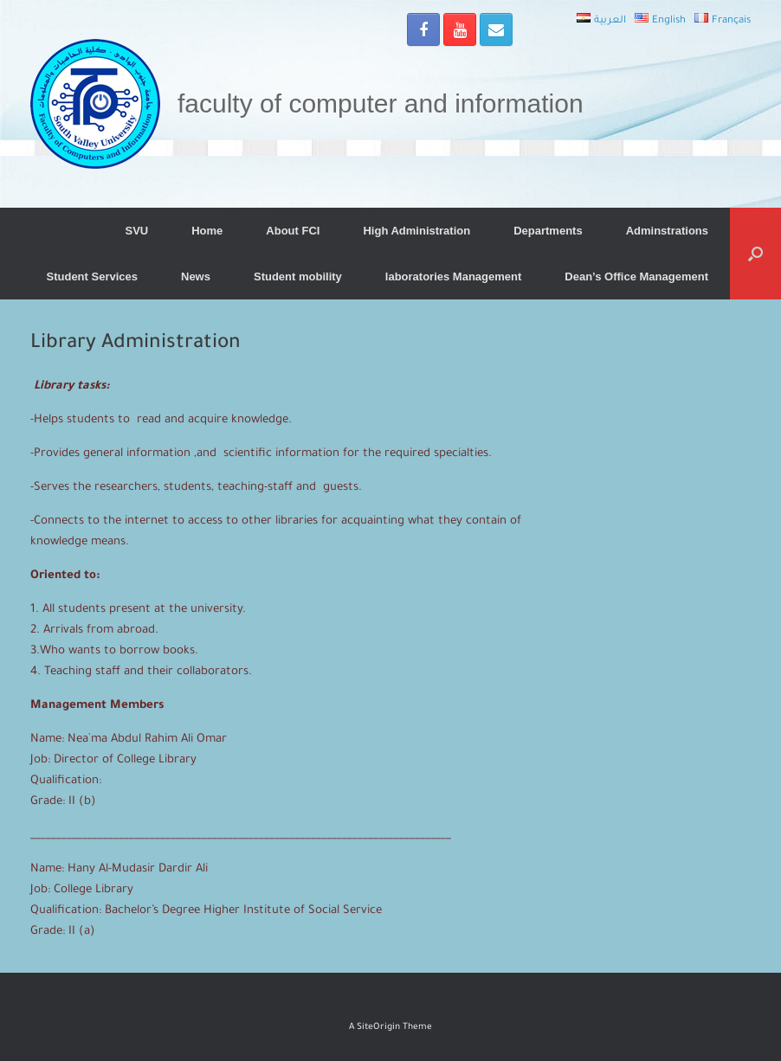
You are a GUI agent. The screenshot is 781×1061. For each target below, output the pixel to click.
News (195, 276)
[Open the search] (755, 253)
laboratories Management (453, 276)
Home (207, 230)
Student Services (93, 276)
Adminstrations (667, 230)
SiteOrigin (378, 1027)
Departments (547, 230)
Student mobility (298, 276)
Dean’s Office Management (636, 276)
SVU (136, 230)
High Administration (416, 230)
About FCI (293, 230)
